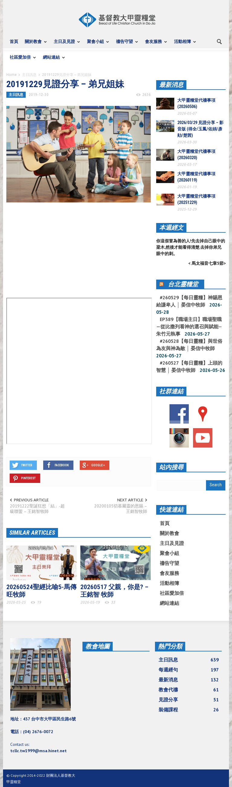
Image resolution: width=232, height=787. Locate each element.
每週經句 (189, 669)
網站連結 (52, 60)
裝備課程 (189, 709)
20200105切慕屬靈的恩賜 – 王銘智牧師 (120, 508)
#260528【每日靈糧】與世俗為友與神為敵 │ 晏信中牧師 (189, 344)
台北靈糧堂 (183, 284)
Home (11, 75)
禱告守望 (125, 44)
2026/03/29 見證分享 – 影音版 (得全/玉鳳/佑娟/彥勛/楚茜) (200, 129)
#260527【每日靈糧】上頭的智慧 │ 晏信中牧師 (189, 366)
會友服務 (154, 44)
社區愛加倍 (21, 60)
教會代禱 (189, 689)
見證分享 (189, 699)
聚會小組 (96, 44)
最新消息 (171, 84)
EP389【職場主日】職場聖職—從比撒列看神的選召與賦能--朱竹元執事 (189, 326)
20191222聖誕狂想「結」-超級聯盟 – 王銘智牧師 (37, 508)
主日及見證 (65, 44)
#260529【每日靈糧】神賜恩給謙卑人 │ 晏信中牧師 (189, 301)
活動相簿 (183, 44)
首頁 (14, 41)
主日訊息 (29, 75)
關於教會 (34, 44)
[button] (220, 41)
